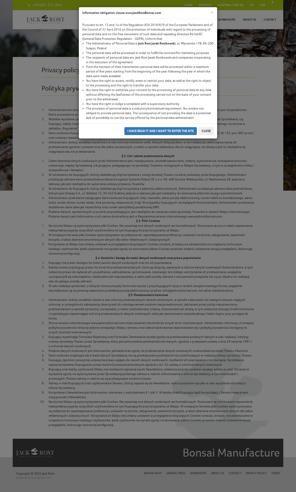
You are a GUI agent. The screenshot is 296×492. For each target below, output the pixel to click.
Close (206, 131)
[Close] (212, 12)
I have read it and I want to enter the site (160, 131)
